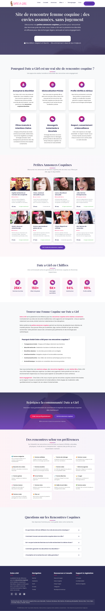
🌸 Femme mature (20, 487)
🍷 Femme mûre (42, 487)
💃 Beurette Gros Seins (20, 468)
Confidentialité (80, 581)
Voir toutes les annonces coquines (52, 247)
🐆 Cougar (84, 477)
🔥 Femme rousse (84, 459)
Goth (33, 584)
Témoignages (72, 2)
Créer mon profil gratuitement (41, 416)
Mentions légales (80, 584)
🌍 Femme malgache (20, 459)
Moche (34, 578)
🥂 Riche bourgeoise (84, 468)
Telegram (57, 587)
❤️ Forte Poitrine (42, 477)
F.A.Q (79, 2)
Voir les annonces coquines (65, 416)
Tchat (38, 2)
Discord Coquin (58, 578)
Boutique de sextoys (59, 589)
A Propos (78, 578)
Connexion (89, 3)
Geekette (35, 581)
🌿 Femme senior (84, 487)
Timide (34, 589)
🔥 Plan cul (42, 496)
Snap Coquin (57, 584)
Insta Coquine (58, 581)
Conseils (45, 2)
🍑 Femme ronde (20, 496)
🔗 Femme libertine (63, 477)
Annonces (54, 2)
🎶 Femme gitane (20, 477)
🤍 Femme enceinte (42, 468)
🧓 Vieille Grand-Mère (63, 487)
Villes (61, 2)
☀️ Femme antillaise (42, 459)
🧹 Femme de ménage (63, 459)
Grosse (34, 587)
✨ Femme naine (63, 468)
